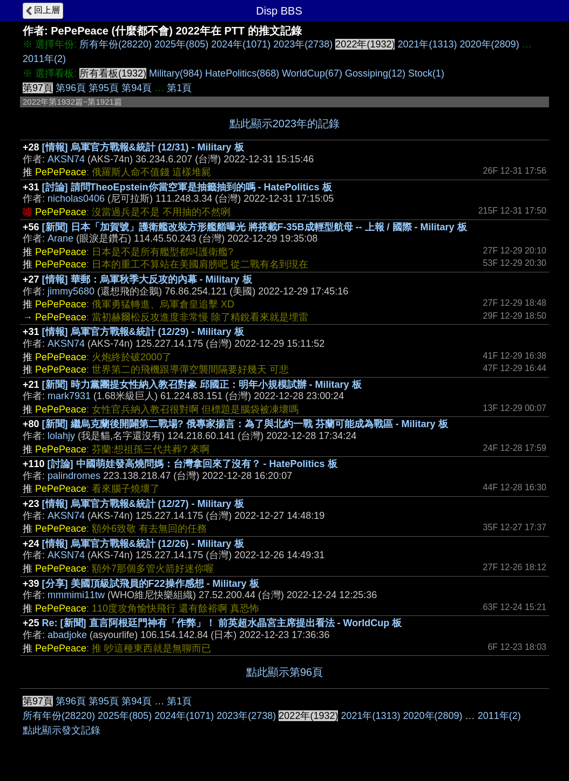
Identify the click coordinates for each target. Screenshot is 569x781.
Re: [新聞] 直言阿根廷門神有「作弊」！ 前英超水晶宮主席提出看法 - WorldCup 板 (222, 623)
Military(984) (175, 73)
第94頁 (136, 88)
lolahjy (61, 435)
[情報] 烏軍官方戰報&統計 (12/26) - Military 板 (143, 543)
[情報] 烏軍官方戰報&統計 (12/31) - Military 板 (143, 147)
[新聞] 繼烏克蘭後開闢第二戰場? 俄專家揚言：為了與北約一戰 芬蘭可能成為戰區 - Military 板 (245, 424)
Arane (60, 238)
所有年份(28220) (115, 44)
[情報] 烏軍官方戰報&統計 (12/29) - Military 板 (143, 331)
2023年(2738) (303, 44)
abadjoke (67, 634)
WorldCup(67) (312, 73)
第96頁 (71, 88)
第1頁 (179, 88)
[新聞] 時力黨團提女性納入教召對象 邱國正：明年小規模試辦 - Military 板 (202, 384)
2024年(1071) (240, 44)
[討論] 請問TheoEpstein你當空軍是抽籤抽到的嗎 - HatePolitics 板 (187, 187)
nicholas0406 (76, 198)
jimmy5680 (71, 291)
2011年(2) (44, 58)
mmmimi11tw (76, 595)
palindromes (74, 475)
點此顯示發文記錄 (61, 730)
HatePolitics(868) (242, 73)
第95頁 (104, 88)
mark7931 (69, 396)
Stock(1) (426, 73)
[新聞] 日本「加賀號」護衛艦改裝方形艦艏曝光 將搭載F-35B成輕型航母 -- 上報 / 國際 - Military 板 (254, 227)
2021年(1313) (427, 44)
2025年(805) (181, 44)
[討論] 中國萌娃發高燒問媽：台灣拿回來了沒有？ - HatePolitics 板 (192, 463)
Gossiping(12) (375, 73)
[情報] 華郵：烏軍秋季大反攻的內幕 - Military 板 (147, 279)
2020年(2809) (489, 44)
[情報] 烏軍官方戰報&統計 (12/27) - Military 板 (143, 503)
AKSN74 (66, 159)
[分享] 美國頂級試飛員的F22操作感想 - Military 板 (150, 583)
